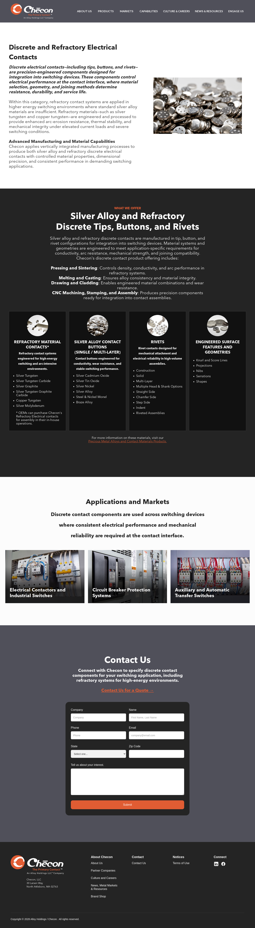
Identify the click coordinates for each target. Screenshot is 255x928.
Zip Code (134, 746)
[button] (84, 11)
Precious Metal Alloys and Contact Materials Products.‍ (127, 441)
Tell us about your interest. (87, 764)
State (74, 746)
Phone (75, 727)
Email (132, 727)
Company (77, 709)
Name (133, 709)
